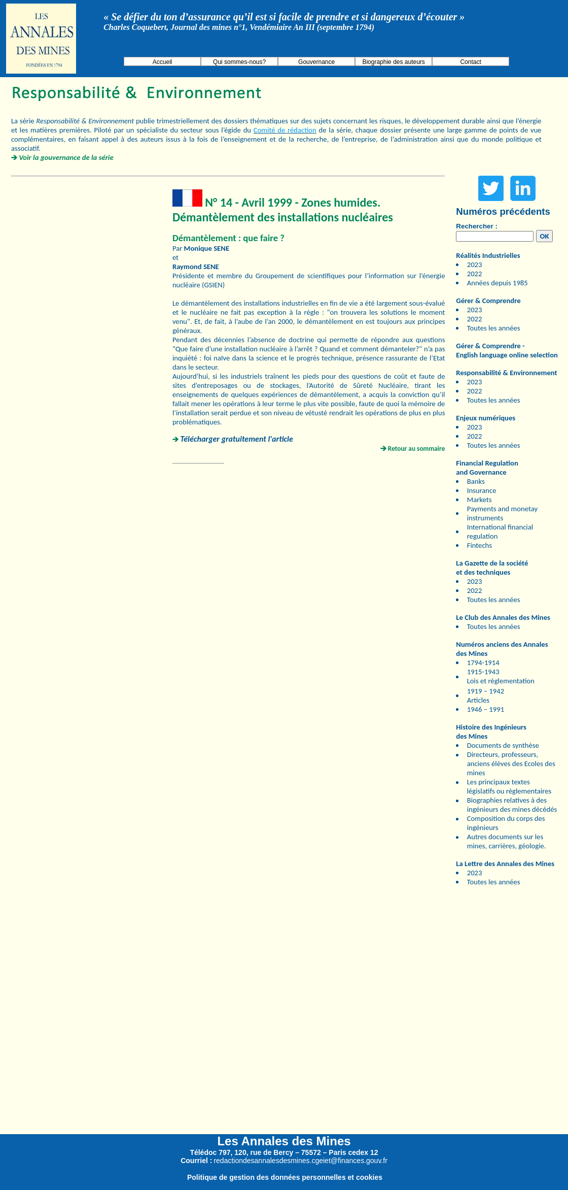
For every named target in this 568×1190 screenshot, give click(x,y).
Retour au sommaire (416, 448)
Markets (479, 499)
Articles (478, 700)
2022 (474, 273)
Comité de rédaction (285, 130)
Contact (470, 61)
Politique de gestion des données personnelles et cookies (284, 1177)
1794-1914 (483, 662)
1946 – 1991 (485, 709)
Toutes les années (493, 328)
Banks (476, 481)
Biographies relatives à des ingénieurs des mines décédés (512, 805)
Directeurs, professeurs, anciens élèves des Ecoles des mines (511, 763)
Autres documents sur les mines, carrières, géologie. (506, 841)
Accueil (162, 61)
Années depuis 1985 (497, 282)
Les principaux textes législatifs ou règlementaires (509, 786)
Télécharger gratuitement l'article (237, 439)
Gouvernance (316, 61)
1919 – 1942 (485, 691)
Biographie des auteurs (393, 61)
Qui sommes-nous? (239, 61)
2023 (474, 264)
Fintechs (479, 545)
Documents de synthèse (503, 745)
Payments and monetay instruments (502, 513)
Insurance (481, 490)
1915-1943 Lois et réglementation (501, 676)
